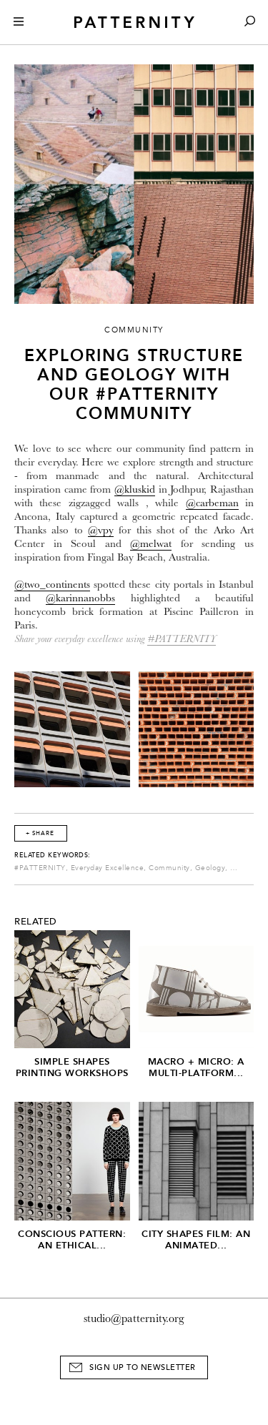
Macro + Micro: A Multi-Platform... (196, 1067)
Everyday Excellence (107, 868)
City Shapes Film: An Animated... (196, 1239)
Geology (210, 868)
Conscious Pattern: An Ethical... (72, 1239)
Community (169, 868)
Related (35, 921)
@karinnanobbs (80, 598)
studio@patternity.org (134, 1318)
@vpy (101, 530)
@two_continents (52, 584)
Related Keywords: (52, 855)
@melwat (151, 544)
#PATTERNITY (181, 639)
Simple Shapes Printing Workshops (72, 1067)
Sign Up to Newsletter (142, 1367)
